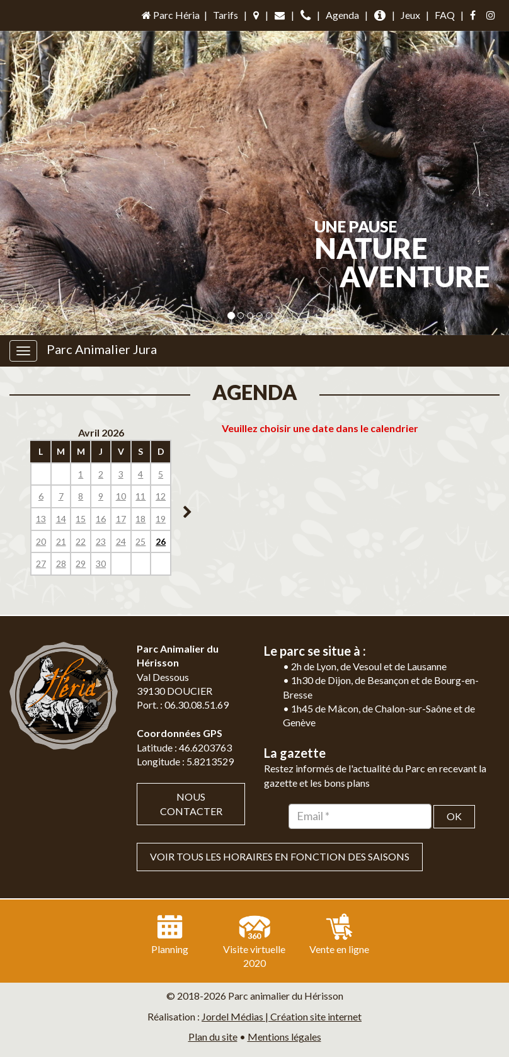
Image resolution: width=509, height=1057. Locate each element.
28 (61, 563)
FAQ (445, 15)
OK (454, 816)
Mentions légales (284, 1037)
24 (121, 541)
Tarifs (225, 15)
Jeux (410, 15)
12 (161, 496)
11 (140, 496)
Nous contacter (191, 804)
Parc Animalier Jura (102, 349)
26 (161, 541)
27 (41, 563)
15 (81, 518)
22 (81, 541)
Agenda (342, 15)
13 (41, 518)
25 (140, 541)
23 (101, 541)
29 (81, 563)
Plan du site (212, 1037)
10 (121, 496)
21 (61, 541)
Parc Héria (170, 15)
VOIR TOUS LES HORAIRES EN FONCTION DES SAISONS (279, 856)
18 (140, 518)
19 (161, 518)
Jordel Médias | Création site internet (282, 1016)
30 (101, 563)
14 (61, 518)
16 (101, 518)
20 (41, 541)
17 (121, 518)
